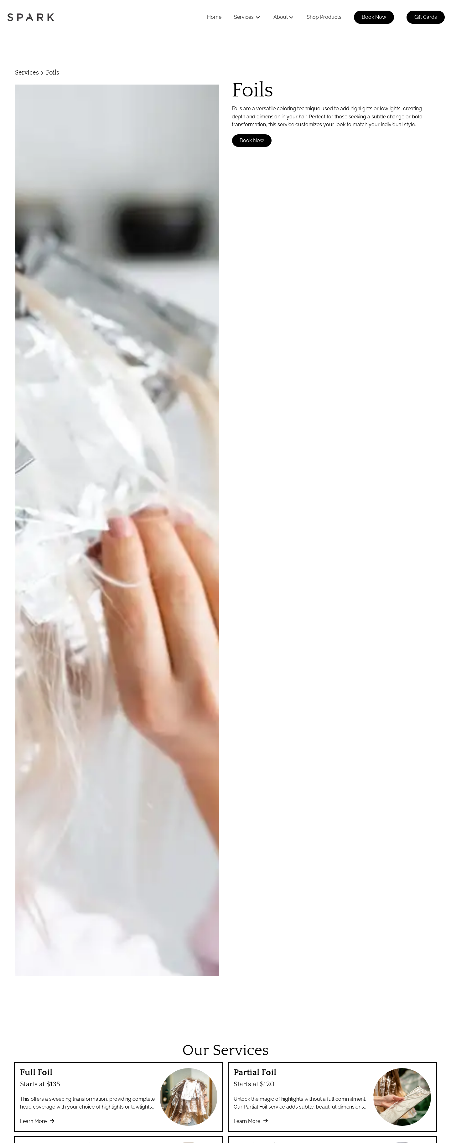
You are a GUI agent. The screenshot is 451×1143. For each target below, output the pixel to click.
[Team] (105, 1042)
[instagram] (432, 1029)
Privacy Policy (245, 1028)
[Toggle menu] (258, 17)
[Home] (214, 17)
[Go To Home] (31, 17)
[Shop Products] (324, 17)
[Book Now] (374, 17)
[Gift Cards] (425, 17)
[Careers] (107, 1049)
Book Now (374, 17)
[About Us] (109, 1034)
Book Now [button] (252, 140)
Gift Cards (425, 17)
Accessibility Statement (203, 1028)
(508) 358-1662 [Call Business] (31, 1030)
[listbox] (283, 17)
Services (27, 73)
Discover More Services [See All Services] (225, 877)
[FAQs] (104, 1027)
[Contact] (107, 1057)
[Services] (244, 17)
